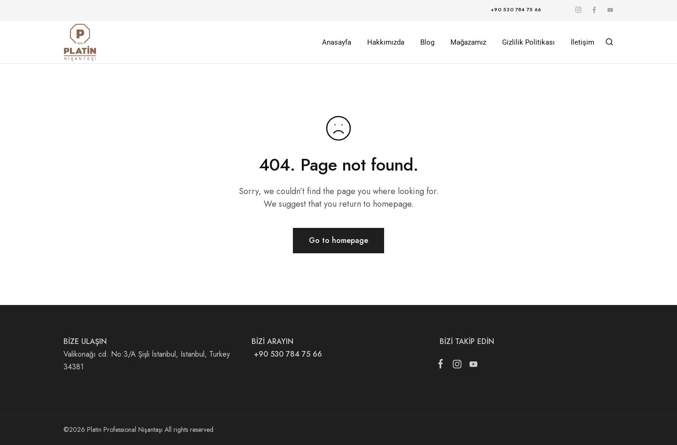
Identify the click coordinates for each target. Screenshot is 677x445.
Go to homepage (338, 240)
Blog (427, 42)
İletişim (582, 42)
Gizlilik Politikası (528, 42)
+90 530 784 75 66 (287, 354)
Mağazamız (468, 42)
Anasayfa (336, 42)
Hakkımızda (385, 42)
